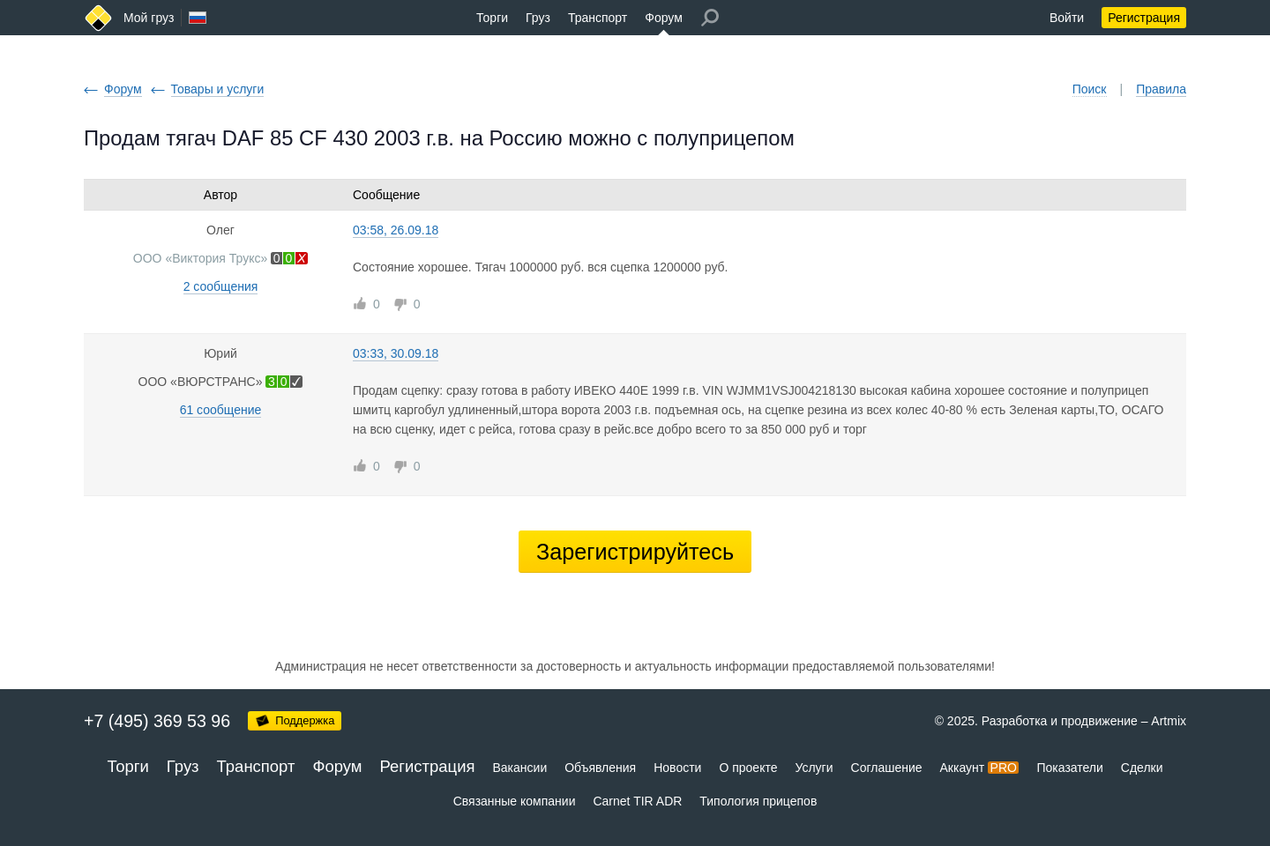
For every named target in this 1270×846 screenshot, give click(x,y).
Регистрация (1144, 18)
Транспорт (597, 18)
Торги (492, 18)
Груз (538, 18)
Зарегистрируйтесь (635, 551)
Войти (1067, 18)
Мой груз (148, 18)
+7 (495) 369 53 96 (157, 721)
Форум (664, 18)
